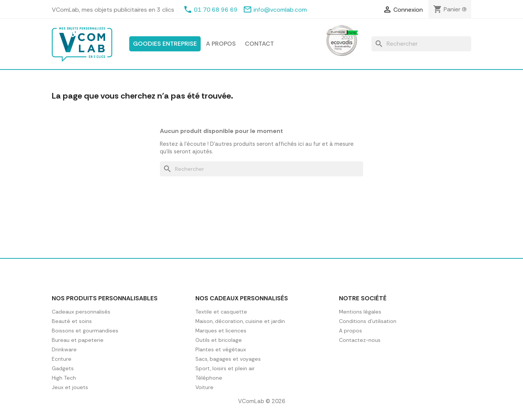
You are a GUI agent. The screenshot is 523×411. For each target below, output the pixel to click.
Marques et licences (220, 330)
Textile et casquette (221, 311)
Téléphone (208, 377)
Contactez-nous (360, 340)
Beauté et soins (72, 321)
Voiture (204, 387)
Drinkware (64, 349)
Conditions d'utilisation (367, 321)
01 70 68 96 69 (216, 10)
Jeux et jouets (70, 387)
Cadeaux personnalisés (81, 311)
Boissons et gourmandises (85, 330)
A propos (221, 44)
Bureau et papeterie (78, 340)
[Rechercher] (421, 43)
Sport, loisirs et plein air (225, 368)
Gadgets (63, 368)
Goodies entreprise (165, 44)
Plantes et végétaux (220, 349)
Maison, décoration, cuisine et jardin (240, 321)
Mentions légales (360, 311)
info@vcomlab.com (280, 10)
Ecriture (61, 358)
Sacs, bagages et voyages (228, 358)
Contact (259, 44)
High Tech (64, 377)
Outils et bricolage (218, 340)
